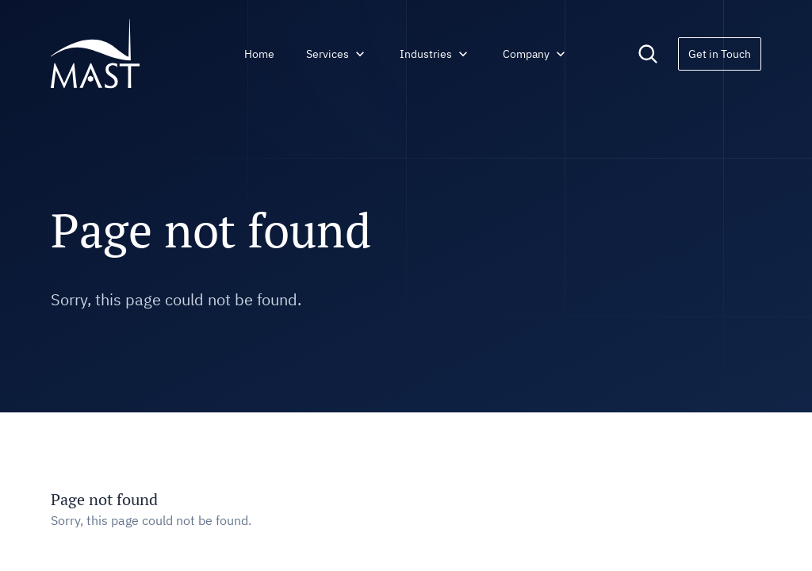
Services (337, 54)
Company (536, 54)
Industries (435, 54)
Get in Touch (719, 54)
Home (259, 54)
